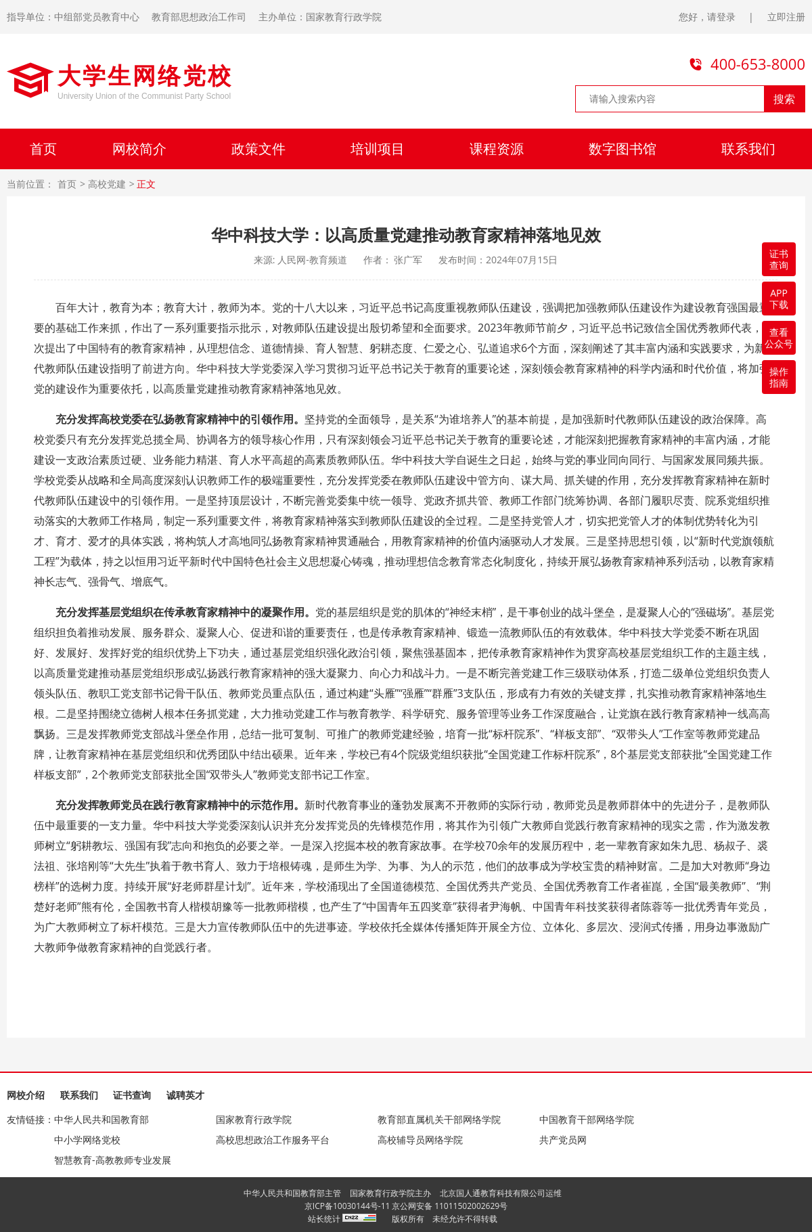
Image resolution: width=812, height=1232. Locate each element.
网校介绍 (26, 1094)
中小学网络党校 (87, 1139)
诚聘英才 (185, 1094)
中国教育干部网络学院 (586, 1119)
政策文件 (258, 148)
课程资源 (497, 148)
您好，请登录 (707, 16)
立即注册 (786, 16)
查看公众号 (779, 338)
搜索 (784, 98)
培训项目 (378, 148)
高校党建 (107, 184)
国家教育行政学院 (254, 1119)
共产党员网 (563, 1139)
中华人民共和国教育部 (101, 1119)
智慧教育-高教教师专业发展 (112, 1159)
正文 (146, 184)
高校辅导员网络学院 (420, 1139)
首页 (43, 148)
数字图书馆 (622, 148)
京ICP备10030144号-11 (347, 1206)
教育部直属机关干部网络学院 (439, 1119)
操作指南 (778, 377)
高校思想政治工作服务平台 (273, 1139)
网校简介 (139, 148)
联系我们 (748, 148)
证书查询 (132, 1094)
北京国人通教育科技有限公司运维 (501, 1193)
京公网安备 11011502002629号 (450, 1206)
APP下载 (778, 298)
